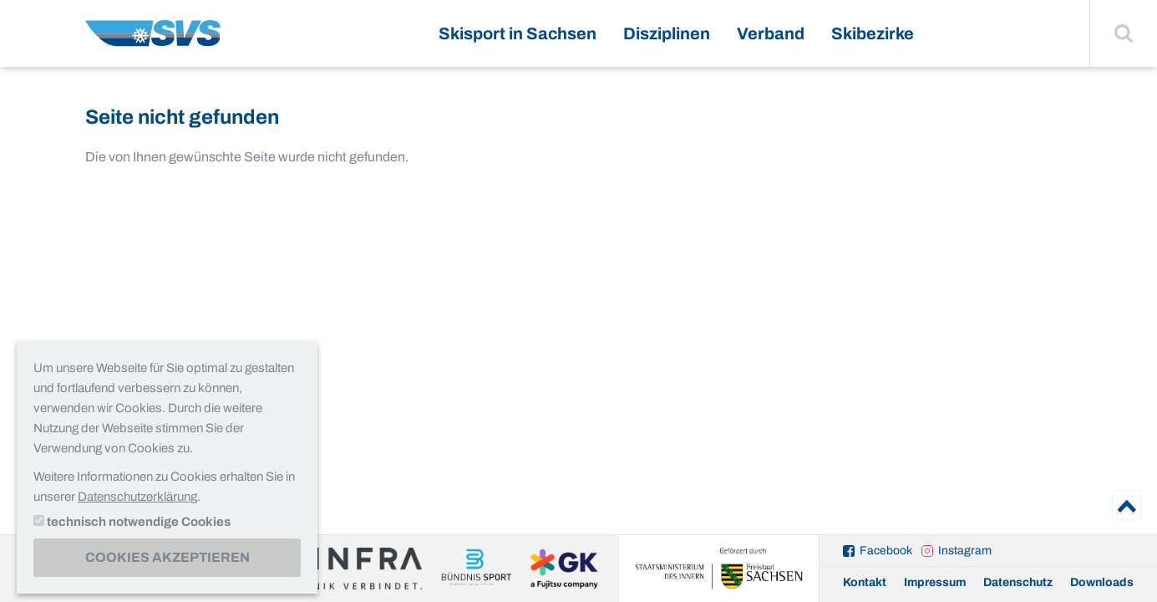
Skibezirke (872, 33)
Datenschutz (1018, 582)
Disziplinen (666, 33)
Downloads (1102, 582)
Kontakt (864, 582)
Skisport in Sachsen (517, 33)
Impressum (935, 582)
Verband (770, 33)
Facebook (886, 550)
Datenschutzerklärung (137, 496)
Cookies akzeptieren (167, 557)
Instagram (965, 550)
